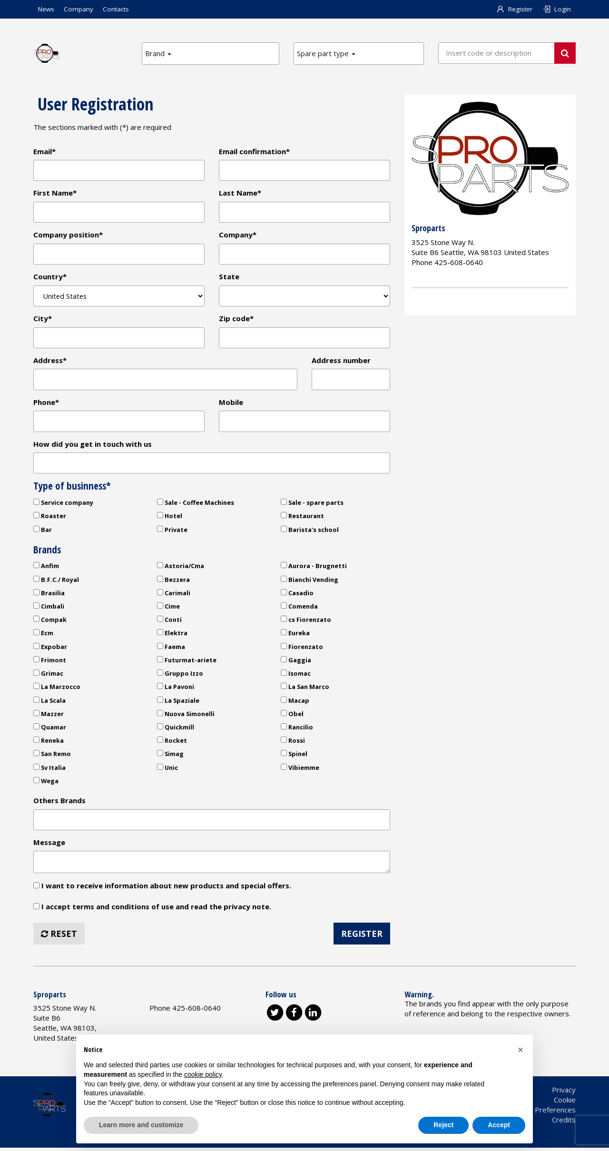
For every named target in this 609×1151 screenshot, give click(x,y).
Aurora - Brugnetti (314, 568)
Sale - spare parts (312, 505)
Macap (295, 702)
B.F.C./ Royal (56, 582)
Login (556, 9)
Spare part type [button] (326, 53)
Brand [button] (158, 53)
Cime (168, 608)
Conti (169, 622)
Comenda (299, 608)
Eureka (295, 635)
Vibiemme (300, 770)
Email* (44, 151)
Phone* (46, 404)
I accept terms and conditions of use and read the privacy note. (156, 910)
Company (78, 9)
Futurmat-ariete (186, 662)
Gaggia (296, 662)
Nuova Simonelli (186, 716)
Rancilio (297, 729)
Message (49, 845)
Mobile (231, 404)
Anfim (46, 568)
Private (172, 532)
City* (42, 320)
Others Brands (59, 802)
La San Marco (305, 689)
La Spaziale (178, 702)
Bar (42, 532)
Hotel (169, 518)
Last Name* (240, 193)
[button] (520, 1049)
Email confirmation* (254, 151)
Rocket (172, 742)
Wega (46, 783)
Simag (170, 756)
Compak (50, 622)
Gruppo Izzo (180, 675)
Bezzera (173, 582)
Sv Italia (49, 770)
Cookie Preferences (543, 1113)
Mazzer (48, 716)
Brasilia (49, 595)
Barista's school (310, 532)
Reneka (48, 742)
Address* (50, 361)
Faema (171, 649)
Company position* (68, 235)
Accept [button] (499, 1125)
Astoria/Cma (180, 568)
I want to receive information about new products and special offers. (162, 888)
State (229, 277)
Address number (341, 361)
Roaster (49, 518)
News (46, 9)
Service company (63, 505)
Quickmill (175, 729)
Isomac (296, 675)
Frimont (49, 662)
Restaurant (302, 518)
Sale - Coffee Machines (195, 505)
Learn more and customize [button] (141, 1125)
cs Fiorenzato (306, 622)
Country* (50, 277)
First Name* (55, 193)
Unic (167, 770)
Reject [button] (443, 1125)
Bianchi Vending (309, 582)
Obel (292, 716)
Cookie (565, 1103)
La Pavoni (175, 689)
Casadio (297, 595)
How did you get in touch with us (92, 446)
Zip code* (236, 320)
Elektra (172, 635)
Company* (237, 235)
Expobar (50, 649)
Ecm (43, 635)
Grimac (48, 675)
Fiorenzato (302, 649)
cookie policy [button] (203, 1074)
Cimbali (48, 608)
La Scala (49, 702)
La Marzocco (56, 689)
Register (514, 9)
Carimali (173, 595)
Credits (564, 1123)
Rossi (293, 742)
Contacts (116, 9)
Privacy (564, 1093)
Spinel (294, 756)
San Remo (52, 756)
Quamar (49, 729)
